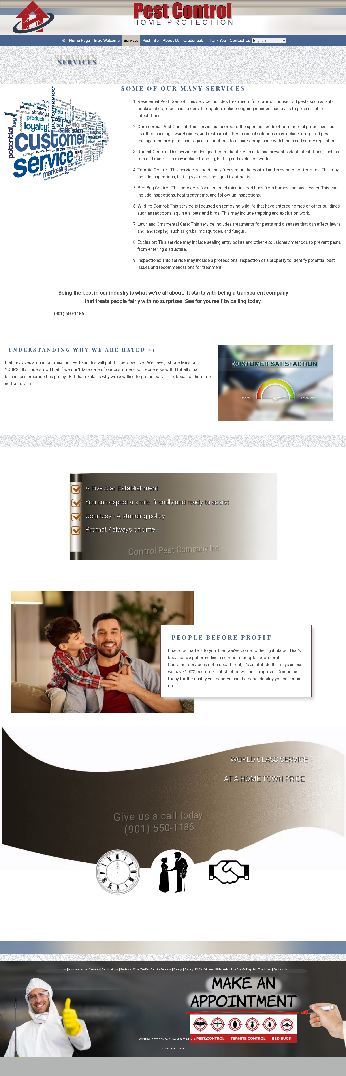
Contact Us (240, 40)
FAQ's (198, 969)
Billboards (221, 969)
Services (131, 40)
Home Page (76, 40)
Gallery (188, 969)
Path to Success (161, 969)
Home (62, 969)
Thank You (216, 40)
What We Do (141, 969)
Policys (177, 969)
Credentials (193, 40)
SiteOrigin (170, 1048)
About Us (171, 40)
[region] (173, 516)
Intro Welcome (107, 40)
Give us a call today (135, 830)
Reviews (125, 969)
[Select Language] (269, 40)
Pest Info (150, 40)
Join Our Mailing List (243, 969)
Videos (208, 969)
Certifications (110, 969)
